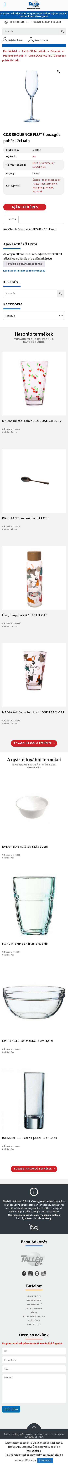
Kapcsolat (34, 1324)
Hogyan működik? (34, 1316)
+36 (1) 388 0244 (16, 22)
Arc (34, 156)
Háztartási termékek (44, 183)
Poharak (55, 51)
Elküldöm (11, 1409)
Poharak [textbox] (33, 316)
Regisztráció (41, 40)
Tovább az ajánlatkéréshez (24, 264)
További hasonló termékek (34, 743)
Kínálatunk (34, 1300)
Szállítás (34, 1320)
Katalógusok (34, 1308)
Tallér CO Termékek (34, 51)
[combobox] (33, 315)
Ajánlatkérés (25, 207)
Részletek (30, 1460)
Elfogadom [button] (45, 1460)
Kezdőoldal (10, 51)
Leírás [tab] (12, 219)
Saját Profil (34, 1296)
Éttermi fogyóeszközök (46, 179)
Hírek (34, 1312)
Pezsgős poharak (13, 56)
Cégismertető (34, 1304)
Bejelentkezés (15, 40)
